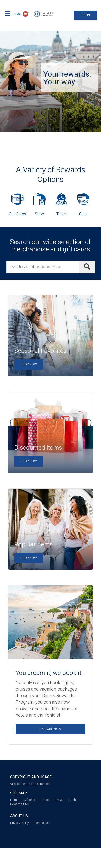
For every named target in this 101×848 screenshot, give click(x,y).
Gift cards (30, 800)
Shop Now (28, 364)
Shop (46, 800)
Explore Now (50, 729)
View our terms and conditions (30, 784)
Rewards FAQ (19, 804)
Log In (85, 15)
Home (14, 800)
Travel (59, 800)
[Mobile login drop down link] (7, 14)
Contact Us (42, 823)
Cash (72, 800)
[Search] (87, 267)
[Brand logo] (34, 13)
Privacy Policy (19, 823)
